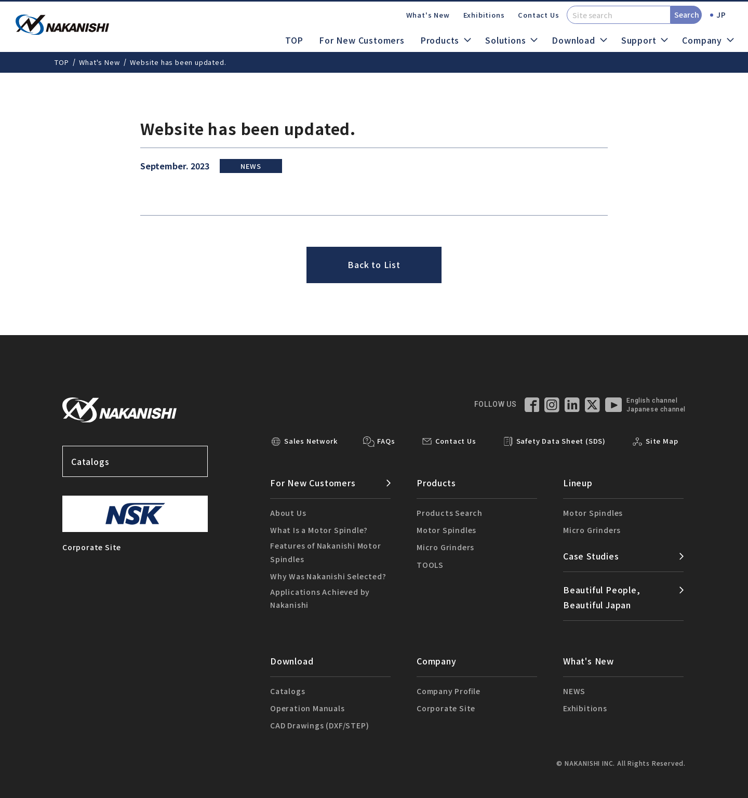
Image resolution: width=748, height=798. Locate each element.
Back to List (374, 264)
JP (721, 14)
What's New (428, 15)
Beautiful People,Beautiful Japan (601, 597)
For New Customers (362, 40)
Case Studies (591, 556)
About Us (288, 513)
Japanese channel (656, 409)
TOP (294, 40)
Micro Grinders (445, 547)
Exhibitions (484, 15)
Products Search (450, 513)
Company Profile (448, 691)
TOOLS (430, 565)
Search (686, 14)
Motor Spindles (446, 530)
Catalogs (135, 461)
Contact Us (538, 15)
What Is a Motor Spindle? (319, 530)
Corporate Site (446, 708)
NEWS (574, 691)
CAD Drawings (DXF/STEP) (319, 725)
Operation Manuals (307, 708)
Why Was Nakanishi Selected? (328, 576)
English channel (651, 400)
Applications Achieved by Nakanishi (320, 598)
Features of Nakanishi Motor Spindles (325, 552)
